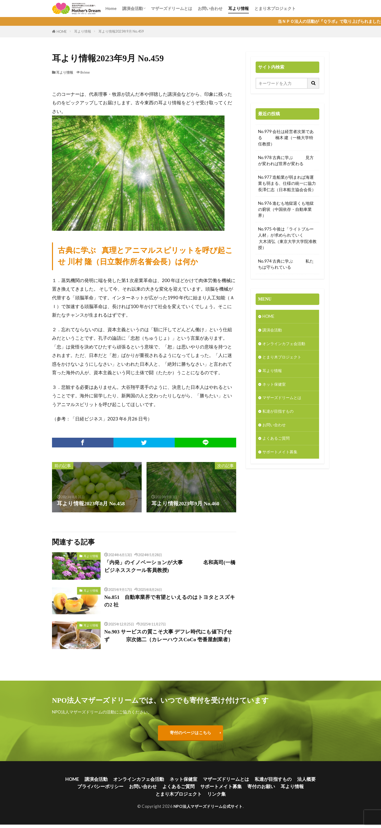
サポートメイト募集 (281, 453)
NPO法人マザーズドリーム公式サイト (208, 809)
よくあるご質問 (276, 439)
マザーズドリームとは (171, 8)
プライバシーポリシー (100, 789)
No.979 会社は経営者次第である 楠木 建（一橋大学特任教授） (286, 137)
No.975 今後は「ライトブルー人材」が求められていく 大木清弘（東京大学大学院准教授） (287, 238)
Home (111, 8)
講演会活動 (132, 8)
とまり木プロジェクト (275, 8)
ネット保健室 (274, 384)
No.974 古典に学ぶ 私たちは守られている (286, 264)
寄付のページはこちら (190, 735)
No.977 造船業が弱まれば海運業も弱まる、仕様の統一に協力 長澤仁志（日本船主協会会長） (287, 183)
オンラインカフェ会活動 (285, 344)
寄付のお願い (261, 789)
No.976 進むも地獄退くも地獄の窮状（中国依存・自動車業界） (286, 209)
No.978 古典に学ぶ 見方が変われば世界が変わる (286, 160)
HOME (62, 31)
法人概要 (306, 782)
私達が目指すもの (278, 412)
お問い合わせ (210, 8)
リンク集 (216, 797)
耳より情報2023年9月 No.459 (121, 31)
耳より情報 (238, 8)
